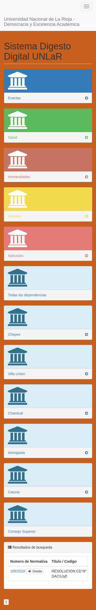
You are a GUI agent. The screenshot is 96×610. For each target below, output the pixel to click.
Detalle (35, 566)
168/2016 (18, 566)
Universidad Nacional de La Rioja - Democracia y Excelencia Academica (41, 16)
